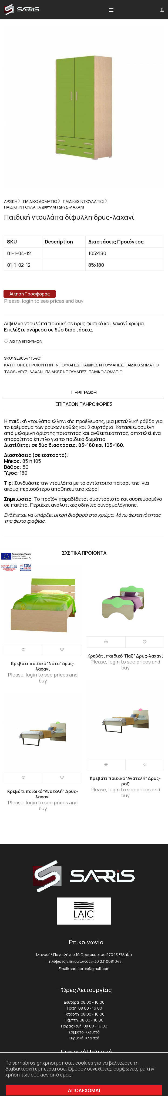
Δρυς (23, 372)
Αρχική (10, 201)
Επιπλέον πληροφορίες (84, 404)
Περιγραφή (84, 392)
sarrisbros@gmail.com (89, 968)
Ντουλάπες (68, 365)
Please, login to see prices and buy (43, 301)
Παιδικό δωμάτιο (105, 372)
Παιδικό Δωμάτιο (40, 201)
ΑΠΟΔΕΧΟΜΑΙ (84, 1090)
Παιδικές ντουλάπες (83, 201)
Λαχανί (36, 372)
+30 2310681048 (107, 961)
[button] (111, 10)
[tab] (84, 392)
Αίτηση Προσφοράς (29, 294)
